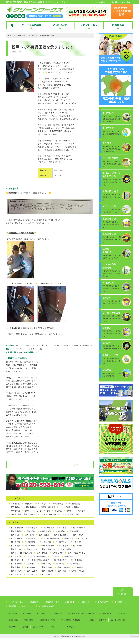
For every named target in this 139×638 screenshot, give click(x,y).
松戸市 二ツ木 (16, 549)
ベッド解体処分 (57, 503)
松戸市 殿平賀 (16, 556)
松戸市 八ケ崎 (32, 574)
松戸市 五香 (60, 563)
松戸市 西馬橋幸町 (61, 535)
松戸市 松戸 (21, 35)
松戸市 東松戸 (78, 535)
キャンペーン (27, 606)
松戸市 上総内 (32, 549)
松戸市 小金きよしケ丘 (76, 553)
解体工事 (81, 511)
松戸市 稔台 (60, 531)
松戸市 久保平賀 (79, 527)
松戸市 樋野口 (30, 542)
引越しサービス (39, 626)
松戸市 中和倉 (16, 574)
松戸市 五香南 (32, 571)
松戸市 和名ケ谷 (60, 560)
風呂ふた (20, 345)
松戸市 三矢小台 (17, 538)
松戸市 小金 (63, 545)
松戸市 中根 (15, 567)
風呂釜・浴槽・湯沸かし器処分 (81, 613)
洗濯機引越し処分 (48, 507)
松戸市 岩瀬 (74, 531)
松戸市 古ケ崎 (61, 542)
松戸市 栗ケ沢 (45, 531)
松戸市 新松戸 (66, 549)
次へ (76, 464)
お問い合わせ (85, 602)
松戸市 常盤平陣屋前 (52, 538)
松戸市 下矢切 (76, 542)
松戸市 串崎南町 (17, 527)
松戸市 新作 (77, 545)
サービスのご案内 (16, 602)
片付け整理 (15, 511)
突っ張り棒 (76, 345)
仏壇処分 (69, 511)
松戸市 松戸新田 (31, 567)
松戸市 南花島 (16, 531)
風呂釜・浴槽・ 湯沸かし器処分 (23, 514)
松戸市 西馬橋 (49, 527)
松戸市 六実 (82, 538)
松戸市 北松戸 (16, 571)
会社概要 (12, 606)
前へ (23, 464)
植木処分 (28, 511)
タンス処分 (42, 503)
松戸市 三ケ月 (47, 574)
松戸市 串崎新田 (77, 571)
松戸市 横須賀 (30, 545)
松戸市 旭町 (31, 531)
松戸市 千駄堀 (75, 563)
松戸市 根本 (79, 567)
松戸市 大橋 (15, 542)
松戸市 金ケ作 (57, 553)
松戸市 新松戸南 (17, 560)
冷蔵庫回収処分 (74, 503)
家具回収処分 (16, 507)
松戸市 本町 (55, 556)
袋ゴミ (44, 345)
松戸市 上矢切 (45, 563)
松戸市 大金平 (33, 538)
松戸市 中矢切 (47, 571)
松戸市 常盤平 (44, 535)
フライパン (33, 348)
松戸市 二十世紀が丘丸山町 (38, 560)
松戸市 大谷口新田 (47, 545)
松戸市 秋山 (63, 527)
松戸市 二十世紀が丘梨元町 (21, 553)
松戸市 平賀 (15, 545)
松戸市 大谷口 (45, 542)
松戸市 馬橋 (62, 571)
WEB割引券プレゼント (48, 606)
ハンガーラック (55, 345)
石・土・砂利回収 (43, 511)
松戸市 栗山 (15, 535)
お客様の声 (69, 602)
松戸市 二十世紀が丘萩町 (36, 556)
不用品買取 (29, 503)
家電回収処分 (31, 507)
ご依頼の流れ (34, 602)
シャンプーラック (32, 345)
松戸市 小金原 (16, 563)
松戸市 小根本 (33, 527)
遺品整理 (58, 511)
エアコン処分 (121, 613)
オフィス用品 (68, 626)
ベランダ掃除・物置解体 (69, 507)
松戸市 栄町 (29, 535)
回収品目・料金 (52, 602)
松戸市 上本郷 (76, 560)
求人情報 (118, 602)
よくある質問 (103, 602)
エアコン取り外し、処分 (70, 514)
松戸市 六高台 (42, 553)
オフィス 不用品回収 (48, 514)
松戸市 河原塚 (47, 567)
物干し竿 (67, 345)
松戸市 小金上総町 (49, 549)
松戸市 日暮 (68, 538)
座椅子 (86, 345)
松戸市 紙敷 (68, 556)
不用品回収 (58, 175)
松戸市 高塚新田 (64, 567)
